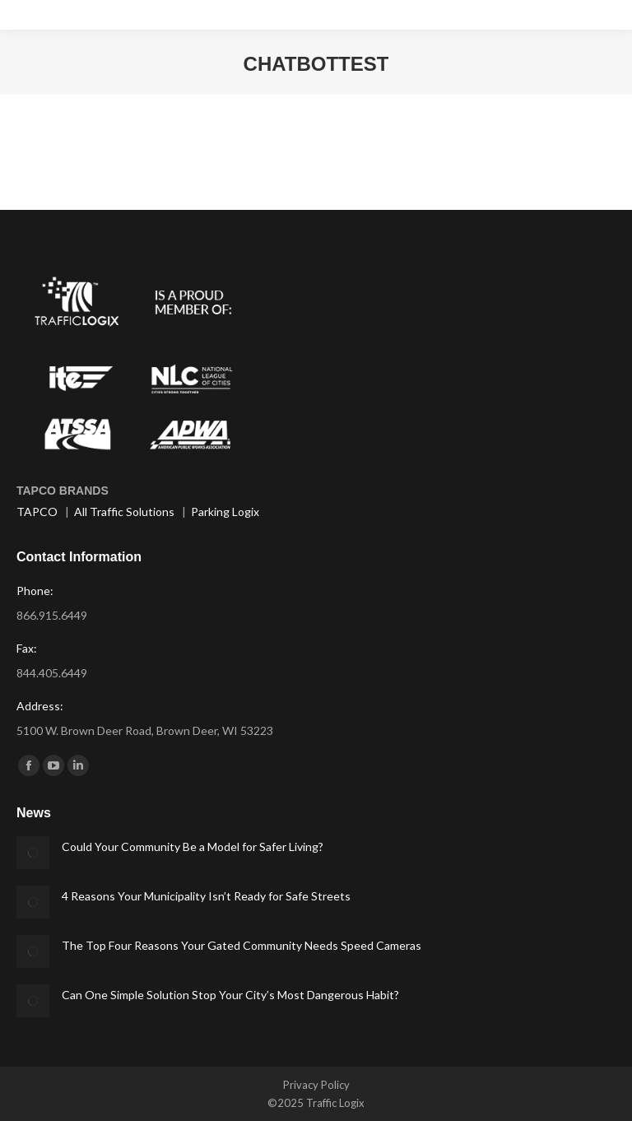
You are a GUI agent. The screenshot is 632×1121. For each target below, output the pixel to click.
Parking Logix (225, 512)
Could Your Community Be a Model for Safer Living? (192, 847)
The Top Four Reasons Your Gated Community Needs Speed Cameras (241, 945)
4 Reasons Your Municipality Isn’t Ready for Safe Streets (206, 896)
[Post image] (32, 852)
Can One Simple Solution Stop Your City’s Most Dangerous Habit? (230, 995)
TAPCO (37, 512)
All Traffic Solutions (124, 512)
